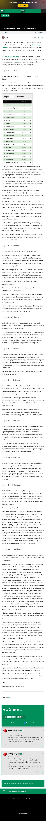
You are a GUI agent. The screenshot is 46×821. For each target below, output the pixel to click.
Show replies (30, 721)
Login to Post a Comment (37, 715)
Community (5, 15)
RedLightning (12, 728)
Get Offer (23, 5)
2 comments (39, 37)
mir (9, 702)
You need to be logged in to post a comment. (19, 781)
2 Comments (14, 714)
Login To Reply (38, 743)
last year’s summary (12, 61)
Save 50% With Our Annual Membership (23, 2)
